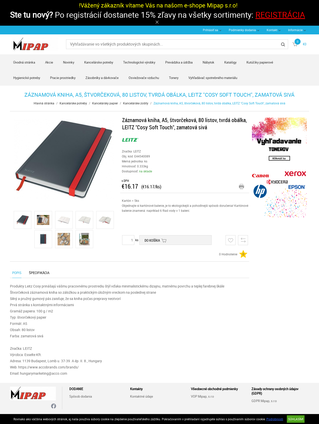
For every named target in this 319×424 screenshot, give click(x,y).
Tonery (173, 77)
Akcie (49, 62)
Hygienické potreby (26, 77)
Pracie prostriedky (63, 77)
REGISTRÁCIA (280, 14)
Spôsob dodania (80, 396)
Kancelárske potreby (98, 62)
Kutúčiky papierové (259, 62)
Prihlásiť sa (210, 30)
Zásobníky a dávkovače (102, 77)
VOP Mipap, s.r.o (202, 396)
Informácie (295, 30)
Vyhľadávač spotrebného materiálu (212, 77)
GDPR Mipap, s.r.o (264, 401)
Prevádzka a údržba (179, 62)
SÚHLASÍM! (295, 419)
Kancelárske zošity (135, 103)
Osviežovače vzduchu (144, 77)
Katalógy (230, 62)
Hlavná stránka (44, 103)
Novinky (68, 62)
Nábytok (208, 62)
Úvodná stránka (24, 62)
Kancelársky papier (105, 103)
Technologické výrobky (139, 62)
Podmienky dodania (242, 30)
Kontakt (272, 30)
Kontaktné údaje (141, 396)
